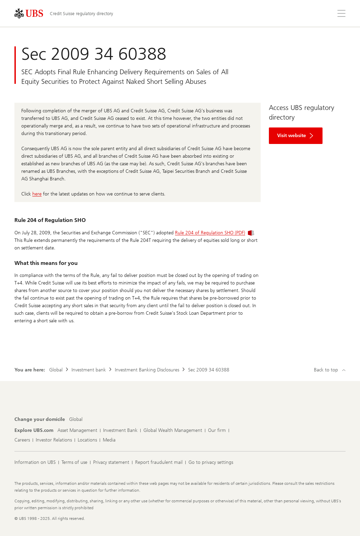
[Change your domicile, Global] (76, 419)
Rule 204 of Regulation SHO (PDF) (214, 233)
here (37, 194)
